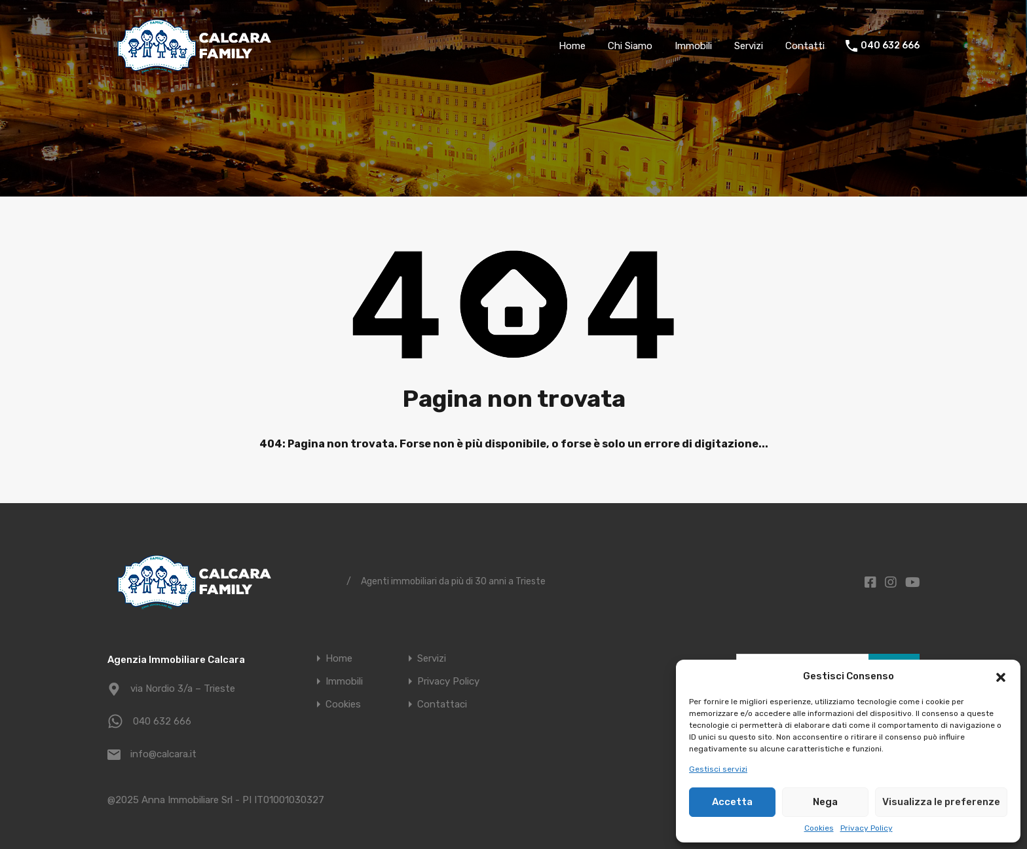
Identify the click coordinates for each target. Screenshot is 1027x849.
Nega (825, 802)
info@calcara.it (163, 754)
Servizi (748, 46)
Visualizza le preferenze (941, 802)
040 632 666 (890, 46)
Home (572, 46)
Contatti (805, 46)
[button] (1000, 676)
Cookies (819, 828)
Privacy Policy (866, 828)
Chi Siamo (630, 46)
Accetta (732, 802)
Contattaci (442, 704)
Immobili (693, 46)
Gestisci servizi (718, 769)
